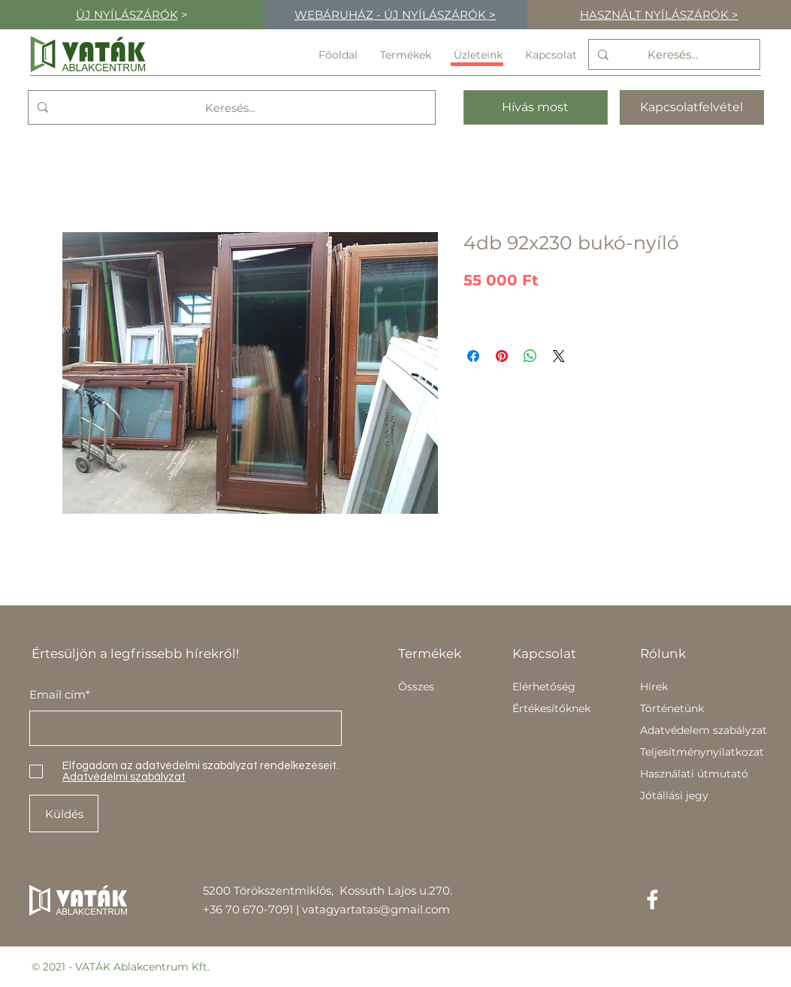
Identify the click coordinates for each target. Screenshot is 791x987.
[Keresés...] (672, 54)
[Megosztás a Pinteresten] (502, 356)
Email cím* (59, 694)
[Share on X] (559, 356)
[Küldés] (63, 813)
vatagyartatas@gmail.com (376, 909)
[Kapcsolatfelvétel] (692, 107)
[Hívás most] (535, 107)
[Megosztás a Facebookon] (473, 356)
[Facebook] (652, 899)
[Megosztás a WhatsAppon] (530, 356)
